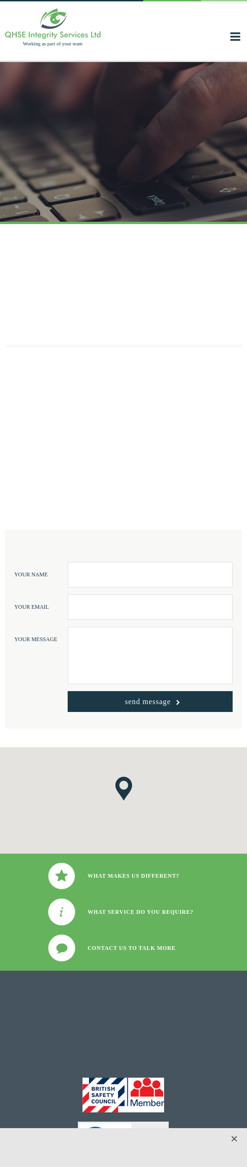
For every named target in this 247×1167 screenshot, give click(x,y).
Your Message (35, 639)
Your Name (31, 574)
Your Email (31, 607)
